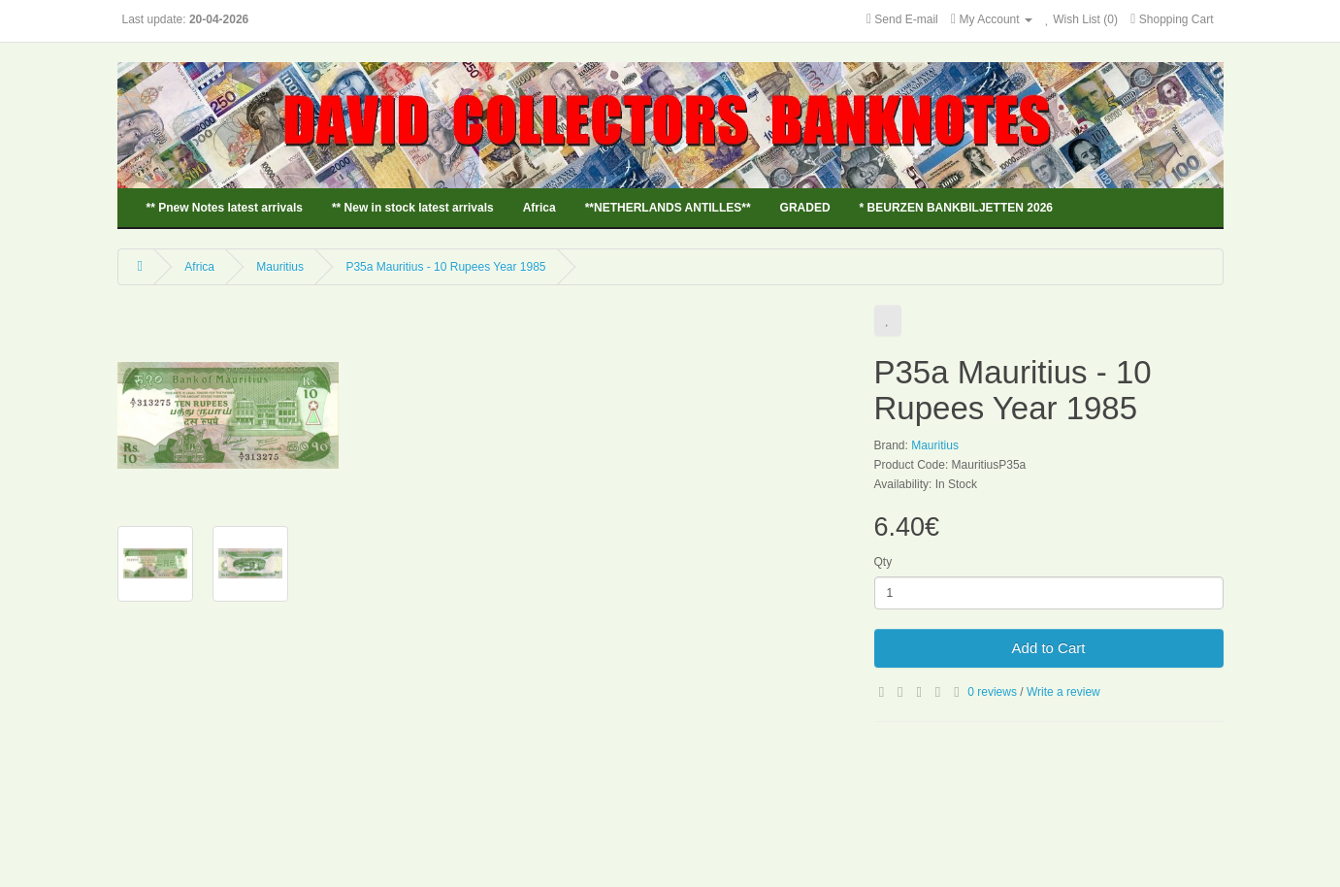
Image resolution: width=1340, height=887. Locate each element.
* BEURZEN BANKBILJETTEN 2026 (956, 207)
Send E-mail (905, 19)
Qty (883, 562)
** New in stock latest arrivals (413, 207)
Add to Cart (1049, 648)
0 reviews (992, 692)
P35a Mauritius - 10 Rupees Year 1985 (445, 267)
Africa (539, 207)
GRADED (805, 207)
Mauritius (280, 267)
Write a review (1063, 692)
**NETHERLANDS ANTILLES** (668, 207)
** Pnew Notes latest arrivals (225, 207)
